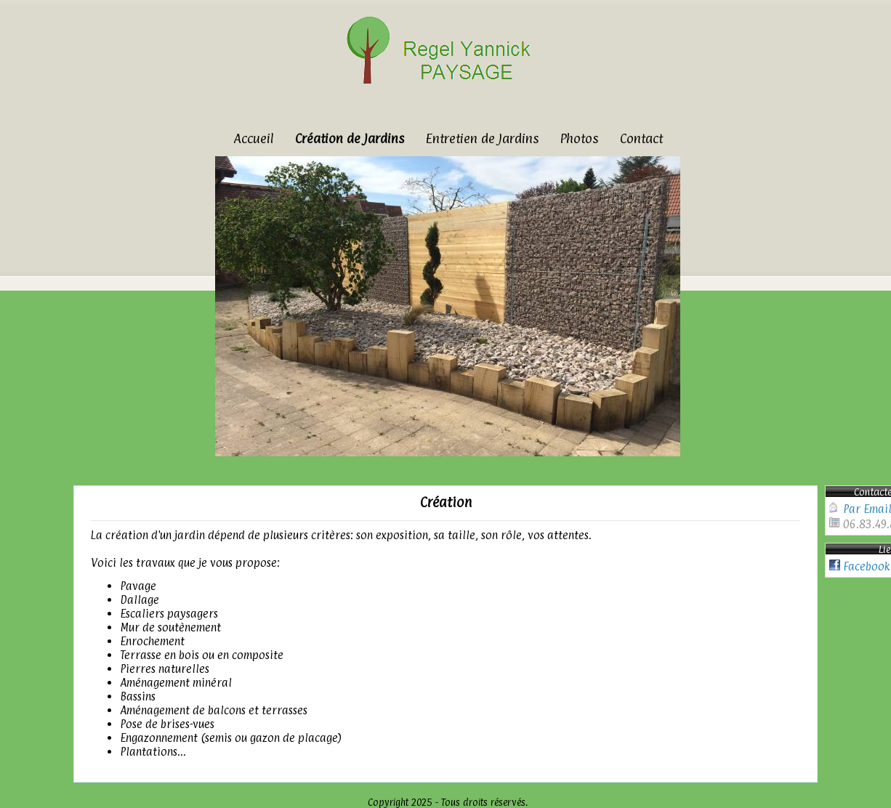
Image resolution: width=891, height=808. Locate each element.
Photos (579, 138)
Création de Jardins (349, 138)
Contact (641, 138)
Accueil (253, 138)
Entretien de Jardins (482, 138)
